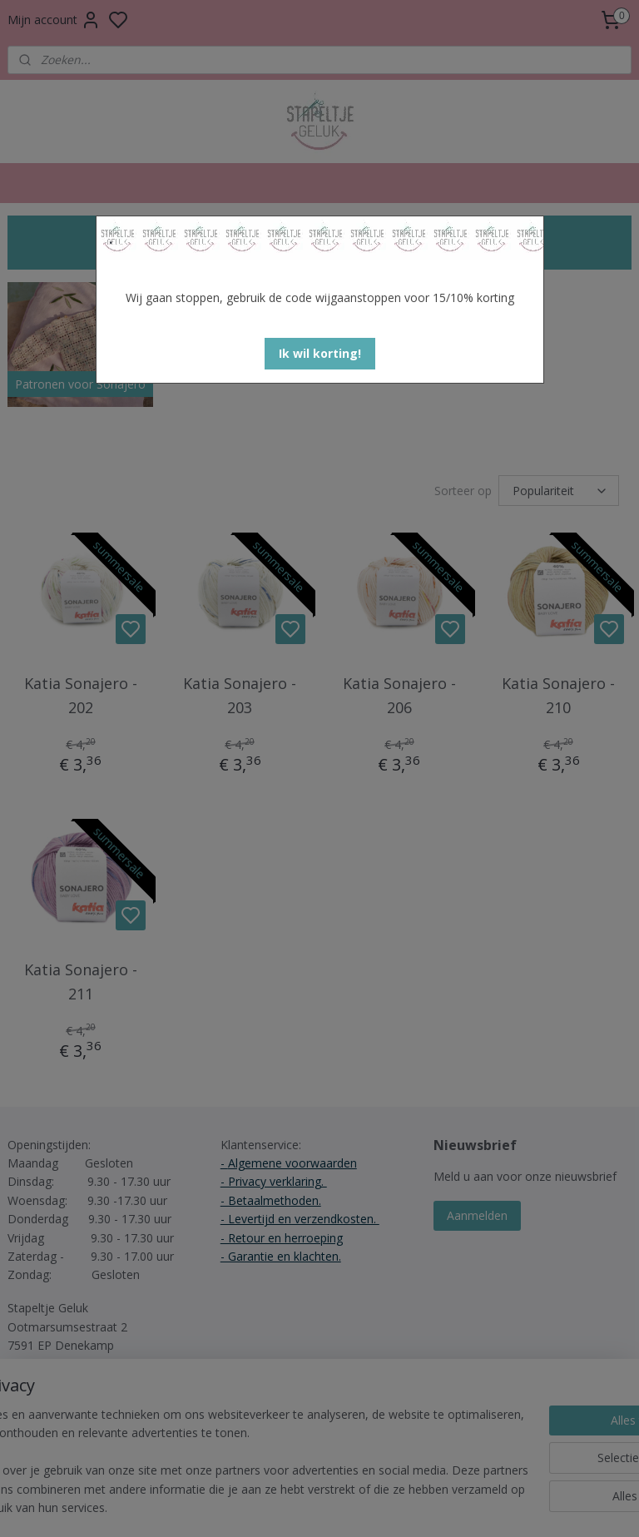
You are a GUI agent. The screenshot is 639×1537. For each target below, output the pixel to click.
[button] (320, 353)
